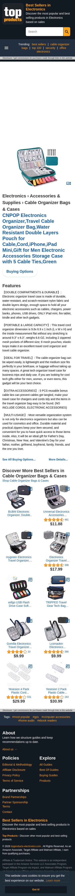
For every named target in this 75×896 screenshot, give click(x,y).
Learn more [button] (53, 880)
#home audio (26, 720)
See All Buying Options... (19, 459)
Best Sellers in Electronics (38, 7)
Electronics (14, 195)
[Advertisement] (37, 99)
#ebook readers (47, 720)
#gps (36, 716)
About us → (9, 749)
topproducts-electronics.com (26, 846)
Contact (7, 811)
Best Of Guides (49, 769)
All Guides (46, 764)
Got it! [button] (36, 889)
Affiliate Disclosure (13, 769)
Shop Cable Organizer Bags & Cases (25, 480)
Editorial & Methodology (17, 764)
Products (45, 780)
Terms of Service (12, 780)
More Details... (58, 459)
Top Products (10, 835)
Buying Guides (49, 775)
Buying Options (19, 271)
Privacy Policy (11, 775)
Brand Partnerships (14, 797)
